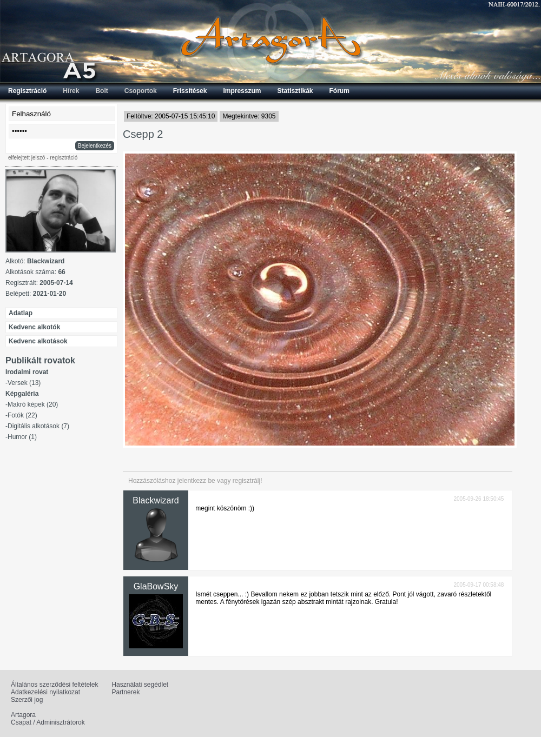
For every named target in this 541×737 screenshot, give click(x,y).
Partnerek (125, 692)
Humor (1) (22, 437)
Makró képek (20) (33, 404)
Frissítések (190, 91)
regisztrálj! (247, 480)
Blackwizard (156, 500)
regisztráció (63, 158)
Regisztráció (27, 91)
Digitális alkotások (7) (38, 426)
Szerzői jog (27, 699)
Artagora (23, 715)
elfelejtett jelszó (26, 158)
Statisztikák (295, 91)
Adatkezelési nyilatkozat (45, 692)
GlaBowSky (156, 586)
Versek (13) (24, 383)
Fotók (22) (22, 415)
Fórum (339, 91)
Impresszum (242, 91)
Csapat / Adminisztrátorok (48, 722)
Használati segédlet (139, 684)
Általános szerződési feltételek (54, 684)
